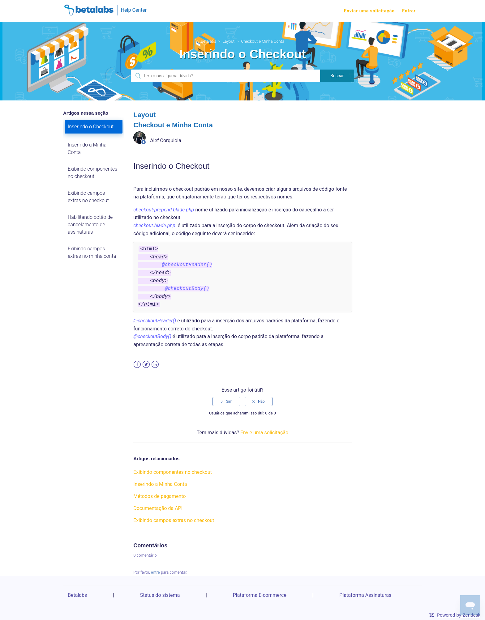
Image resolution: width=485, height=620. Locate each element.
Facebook (137, 364)
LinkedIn (155, 364)
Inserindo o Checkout (91, 127)
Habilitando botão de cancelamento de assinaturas (90, 224)
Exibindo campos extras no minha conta (92, 252)
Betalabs (208, 41)
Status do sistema (160, 595)
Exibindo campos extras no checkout (88, 196)
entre (155, 572)
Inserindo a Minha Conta (87, 148)
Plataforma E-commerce (259, 595)
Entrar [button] (409, 10)
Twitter (146, 364)
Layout (228, 41)
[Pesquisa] (225, 76)
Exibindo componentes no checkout (92, 172)
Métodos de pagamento (159, 496)
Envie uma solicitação (264, 432)
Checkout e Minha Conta (262, 41)
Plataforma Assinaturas (365, 595)
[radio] (226, 401)
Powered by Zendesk (458, 615)
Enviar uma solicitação (369, 10)
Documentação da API (157, 508)
